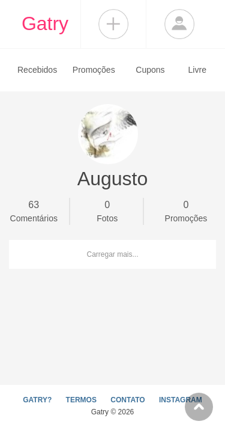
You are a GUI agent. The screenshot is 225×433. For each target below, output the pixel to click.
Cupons (150, 70)
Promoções (94, 70)
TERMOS (81, 400)
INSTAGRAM (180, 400)
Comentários (33, 210)
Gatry (45, 23)
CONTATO (127, 400)
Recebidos (37, 70)
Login (179, 24)
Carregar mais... (112, 254)
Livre (197, 70)
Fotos (106, 210)
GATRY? (37, 400)
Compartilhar (113, 24)
